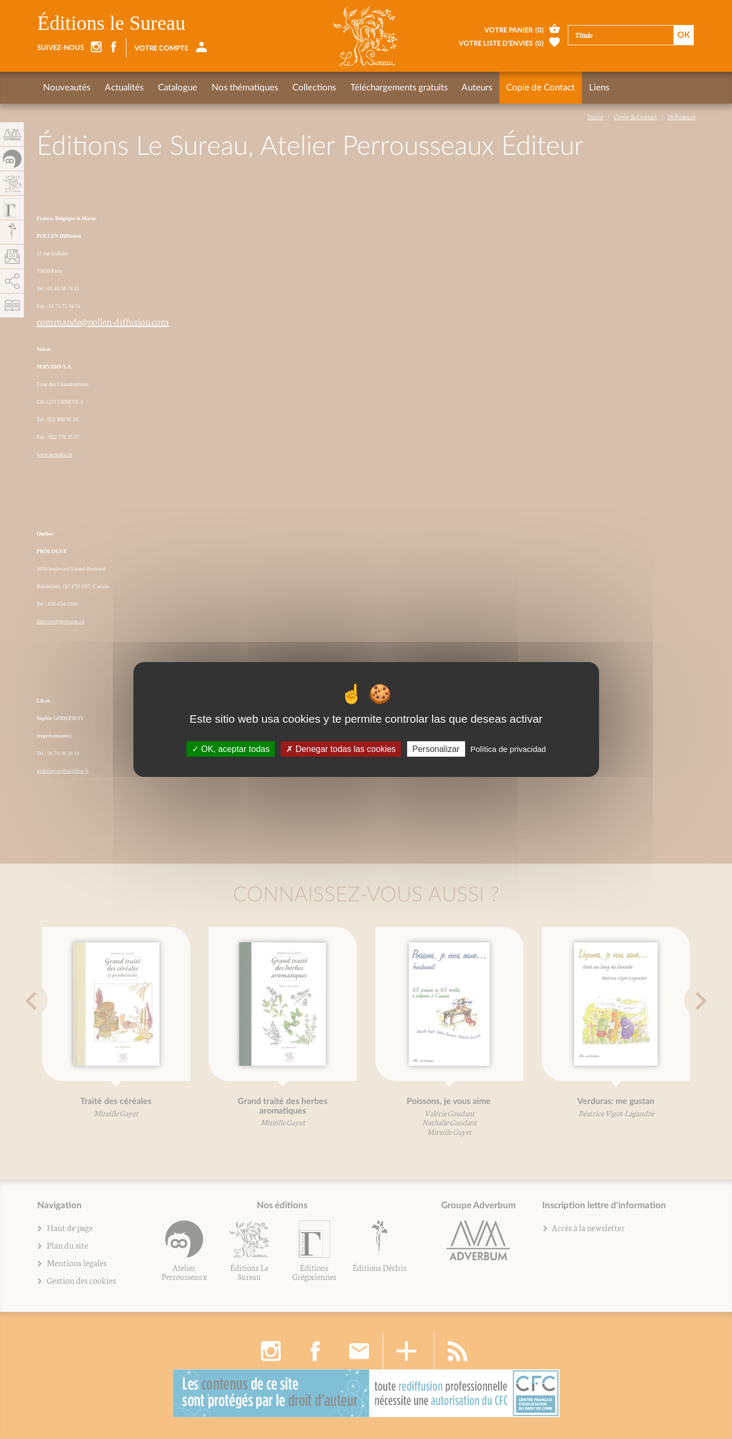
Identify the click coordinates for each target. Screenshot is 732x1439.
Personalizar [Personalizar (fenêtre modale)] (436, 749)
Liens (596, 87)
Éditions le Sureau (111, 23)
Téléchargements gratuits (396, 87)
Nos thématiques (243, 87)
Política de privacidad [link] (508, 749)
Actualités (123, 87)
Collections (312, 87)
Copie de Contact (537, 87)
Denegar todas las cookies (341, 749)
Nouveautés (66, 87)
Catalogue (176, 87)
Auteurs (474, 87)
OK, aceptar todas (231, 749)
